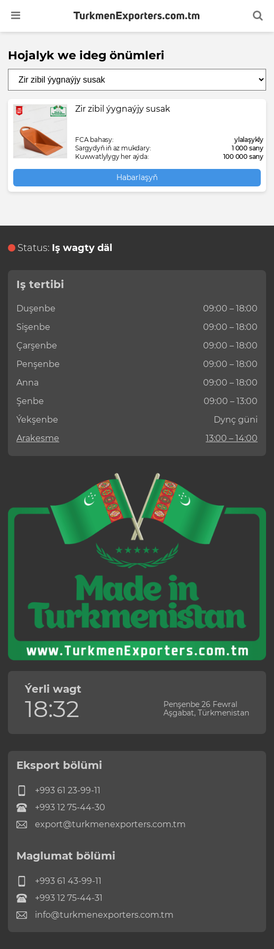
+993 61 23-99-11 (58, 790)
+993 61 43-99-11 (59, 881)
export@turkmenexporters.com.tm (101, 824)
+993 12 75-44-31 (59, 898)
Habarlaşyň (137, 177)
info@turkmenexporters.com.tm (94, 915)
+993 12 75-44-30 (60, 807)
